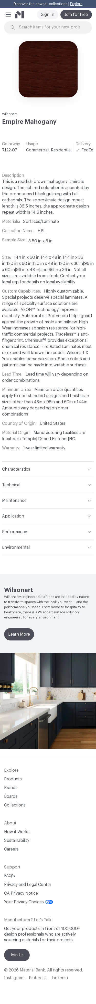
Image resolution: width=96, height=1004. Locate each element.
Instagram (13, 978)
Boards (10, 796)
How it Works (16, 832)
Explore (76, 4)
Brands (10, 788)
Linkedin (60, 978)
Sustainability (16, 841)
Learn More (19, 634)
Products (13, 779)
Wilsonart (9, 114)
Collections (15, 805)
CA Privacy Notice (21, 893)
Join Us (17, 955)
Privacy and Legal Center (27, 885)
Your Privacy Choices (28, 902)
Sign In (47, 15)
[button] (8, 15)
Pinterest (37, 978)
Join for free (76, 15)
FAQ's (9, 876)
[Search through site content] (51, 27)
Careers (11, 849)
